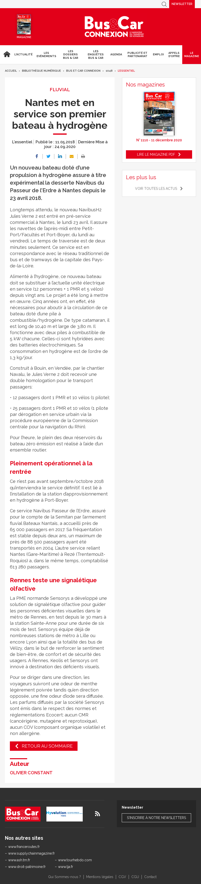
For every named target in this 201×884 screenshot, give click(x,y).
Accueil (6, 54)
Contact (150, 877)
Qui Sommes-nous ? (64, 877)
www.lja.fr (65, 867)
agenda (116, 54)
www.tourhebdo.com (75, 860)
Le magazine (191, 54)
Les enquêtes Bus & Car (96, 54)
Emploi (158, 54)
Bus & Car (114, 26)
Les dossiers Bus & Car (70, 54)
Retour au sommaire (47, 746)
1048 (109, 70)
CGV (122, 877)
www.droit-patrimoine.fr (27, 867)
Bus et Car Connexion (83, 70)
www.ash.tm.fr (19, 860)
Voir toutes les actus (156, 189)
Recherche (164, 4)
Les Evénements (46, 54)
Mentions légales (99, 877)
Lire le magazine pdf (156, 154)
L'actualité (23, 54)
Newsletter (182, 4)
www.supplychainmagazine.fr (31, 853)
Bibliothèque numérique (41, 70)
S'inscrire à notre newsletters (156, 818)
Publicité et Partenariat (137, 54)
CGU (135, 877)
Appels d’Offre (174, 54)
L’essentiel (126, 70)
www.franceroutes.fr (24, 847)
